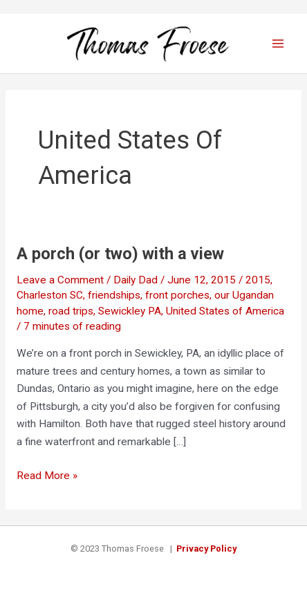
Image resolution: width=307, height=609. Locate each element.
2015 (257, 280)
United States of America (225, 311)
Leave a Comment (60, 280)
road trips (70, 311)
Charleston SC (50, 295)
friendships (114, 295)
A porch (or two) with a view (120, 253)
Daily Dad (135, 280)
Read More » (47, 476)
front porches (177, 295)
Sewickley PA (129, 311)
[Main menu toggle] (278, 43)
